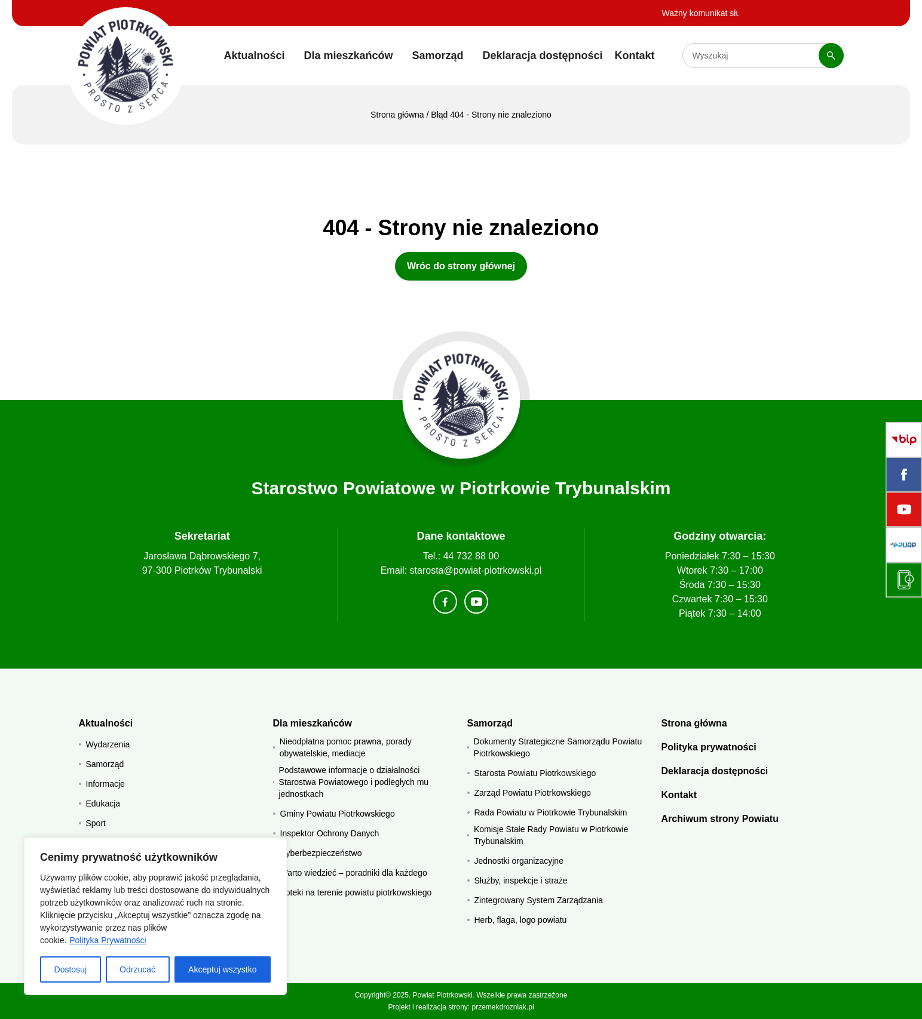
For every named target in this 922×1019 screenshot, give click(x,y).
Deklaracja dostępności (543, 55)
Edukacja (103, 803)
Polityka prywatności (708, 747)
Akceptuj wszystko (222, 969)
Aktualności (253, 55)
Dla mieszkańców (348, 55)
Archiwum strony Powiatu (720, 819)
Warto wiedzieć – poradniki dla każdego (353, 873)
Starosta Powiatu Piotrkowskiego (535, 773)
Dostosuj (70, 969)
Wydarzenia (108, 744)
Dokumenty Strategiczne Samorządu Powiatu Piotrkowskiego (558, 747)
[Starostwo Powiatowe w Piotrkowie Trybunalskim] (126, 66)
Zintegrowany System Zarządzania (539, 900)
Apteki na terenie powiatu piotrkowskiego (356, 892)
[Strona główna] (461, 400)
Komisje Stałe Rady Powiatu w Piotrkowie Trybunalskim (551, 835)
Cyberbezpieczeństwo (321, 853)
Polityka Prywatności (107, 940)
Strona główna (397, 114)
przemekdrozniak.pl (503, 1007)
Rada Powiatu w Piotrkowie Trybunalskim (550, 812)
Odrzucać (137, 969)
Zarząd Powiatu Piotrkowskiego (532, 793)
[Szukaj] (831, 55)
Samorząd (437, 55)
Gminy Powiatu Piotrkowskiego (337, 813)
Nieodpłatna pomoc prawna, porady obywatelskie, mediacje (346, 747)
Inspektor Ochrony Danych (329, 833)
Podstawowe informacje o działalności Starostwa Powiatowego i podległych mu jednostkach (354, 782)
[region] (155, 916)
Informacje (105, 784)
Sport (96, 823)
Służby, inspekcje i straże (521, 880)
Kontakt (635, 55)
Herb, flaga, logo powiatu (520, 920)
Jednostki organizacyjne (518, 861)
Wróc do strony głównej (461, 266)
